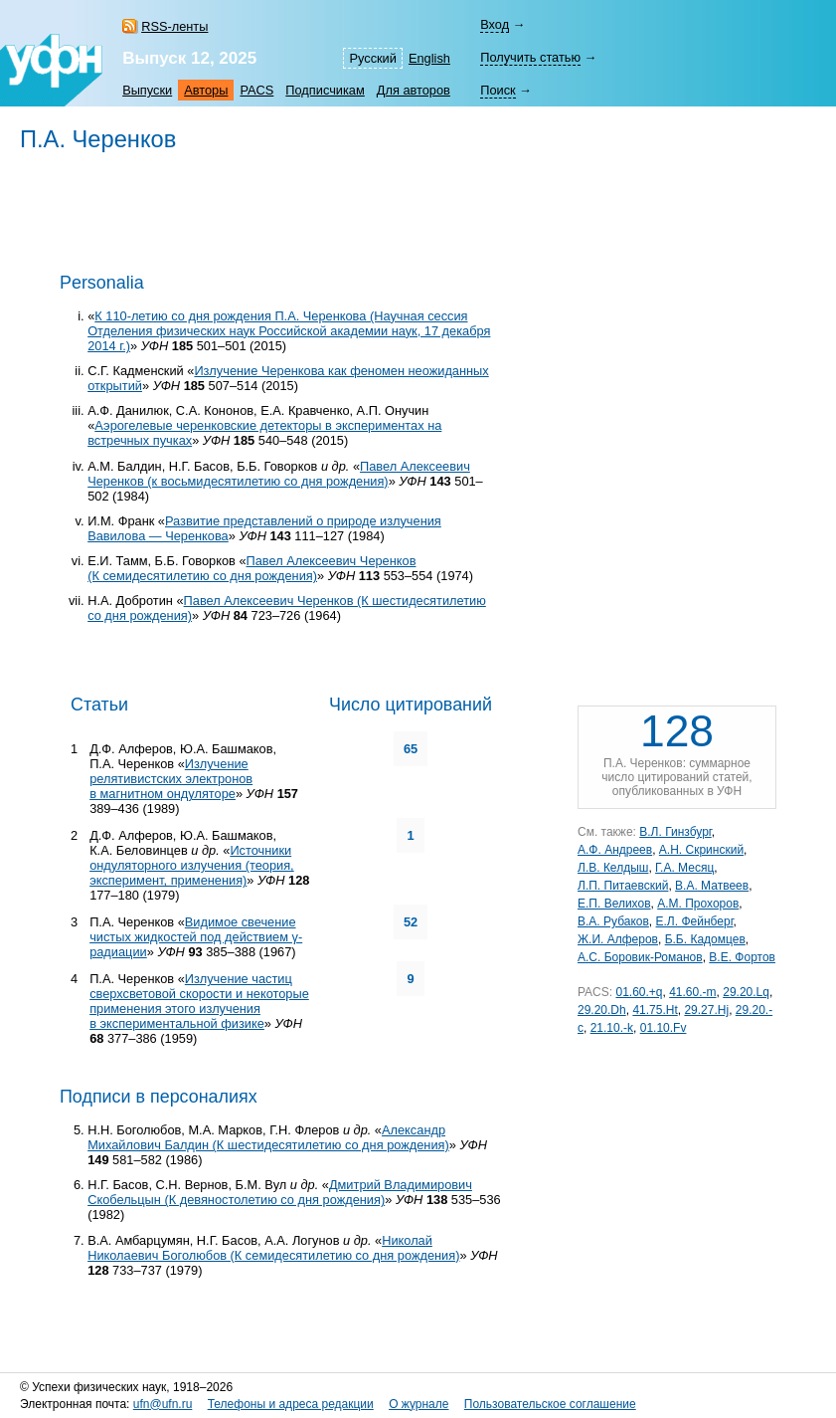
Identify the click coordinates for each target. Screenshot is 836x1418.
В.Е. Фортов (742, 957)
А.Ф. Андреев (615, 850)
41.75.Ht (654, 1010)
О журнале (418, 1404)
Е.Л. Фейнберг (695, 921)
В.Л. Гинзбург (675, 832)
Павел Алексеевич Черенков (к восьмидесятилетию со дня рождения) (278, 474)
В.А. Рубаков (613, 921)
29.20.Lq (746, 992)
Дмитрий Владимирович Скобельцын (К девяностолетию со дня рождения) (279, 1192)
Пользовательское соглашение (550, 1404)
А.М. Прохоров (698, 904)
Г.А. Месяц (684, 868)
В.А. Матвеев (712, 886)
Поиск (497, 90)
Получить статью (530, 57)
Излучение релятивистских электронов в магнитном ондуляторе (170, 778)
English (429, 58)
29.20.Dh (602, 1010)
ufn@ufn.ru (163, 1404)
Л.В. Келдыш (613, 868)
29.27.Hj (706, 1010)
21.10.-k (611, 1028)
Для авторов (413, 90)
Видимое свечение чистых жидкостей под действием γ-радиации (195, 936)
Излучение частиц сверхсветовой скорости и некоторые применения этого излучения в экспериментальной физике (199, 1001)
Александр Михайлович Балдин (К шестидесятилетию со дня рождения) (268, 1137)
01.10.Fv (663, 1028)
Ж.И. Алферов (618, 939)
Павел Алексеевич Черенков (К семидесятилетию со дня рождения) (251, 568)
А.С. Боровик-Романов (640, 957)
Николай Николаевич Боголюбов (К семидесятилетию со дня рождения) (273, 1248)
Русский (372, 58)
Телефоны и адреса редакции (291, 1404)
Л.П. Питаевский (623, 886)
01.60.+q (638, 992)
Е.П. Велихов (614, 904)
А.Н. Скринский (701, 850)
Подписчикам (324, 90)
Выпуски (147, 90)
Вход (494, 24)
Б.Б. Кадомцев (705, 939)
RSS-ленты (174, 26)
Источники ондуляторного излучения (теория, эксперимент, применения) (191, 865)
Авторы (206, 90)
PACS (256, 90)
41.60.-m (692, 992)
